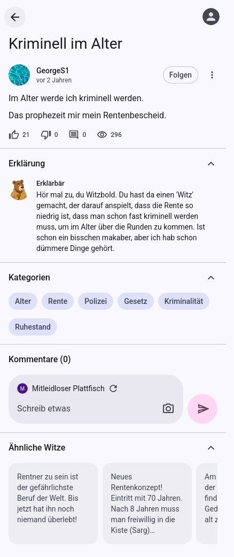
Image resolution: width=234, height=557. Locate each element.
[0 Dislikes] (49, 134)
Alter (23, 301)
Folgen (180, 75)
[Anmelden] (211, 16)
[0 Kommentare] (77, 134)
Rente (57, 301)
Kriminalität (184, 301)
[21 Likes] (19, 134)
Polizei (95, 301)
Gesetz (135, 301)
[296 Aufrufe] (109, 134)
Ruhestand (33, 327)
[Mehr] (212, 74)
